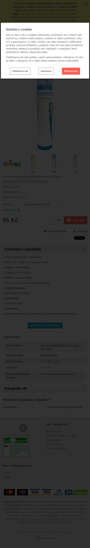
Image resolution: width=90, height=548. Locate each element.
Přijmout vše (71, 71)
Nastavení (46, 71)
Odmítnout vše (20, 71)
